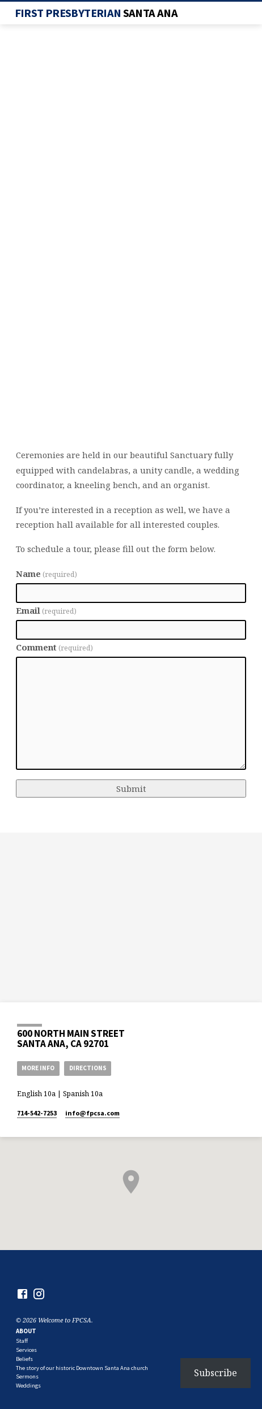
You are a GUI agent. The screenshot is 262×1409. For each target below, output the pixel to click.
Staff (22, 1341)
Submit (131, 788)
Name (46, 573)
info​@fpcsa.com (92, 1113)
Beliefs (24, 1359)
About (26, 1331)
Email (46, 610)
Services (26, 1350)
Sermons (27, 1376)
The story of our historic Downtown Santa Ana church (82, 1368)
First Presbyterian (96, 13)
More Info (38, 1068)
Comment (54, 647)
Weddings (28, 1385)
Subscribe (215, 1373)
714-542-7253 (37, 1113)
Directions (88, 1068)
